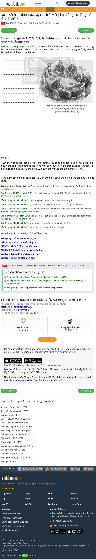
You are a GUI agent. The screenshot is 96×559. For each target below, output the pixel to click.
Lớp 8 (59, 9)
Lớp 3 (14, 9)
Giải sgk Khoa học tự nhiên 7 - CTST (17, 434)
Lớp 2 (5, 9)
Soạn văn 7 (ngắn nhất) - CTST (14, 411)
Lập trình (52, 504)
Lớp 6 (41, 9)
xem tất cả (47, 339)
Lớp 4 (23, 9)
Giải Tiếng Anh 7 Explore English (16, 430)
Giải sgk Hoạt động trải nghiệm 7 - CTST (19, 457)
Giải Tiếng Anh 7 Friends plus (14, 422)
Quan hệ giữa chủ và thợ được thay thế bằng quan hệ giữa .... (44, 204)
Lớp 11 (87, 9)
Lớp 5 (32, 9)
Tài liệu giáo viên (56, 469)
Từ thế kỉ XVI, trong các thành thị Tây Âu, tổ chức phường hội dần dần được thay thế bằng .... (46, 194)
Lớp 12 (28, 504)
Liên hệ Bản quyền (10, 530)
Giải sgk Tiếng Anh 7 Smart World (16, 426)
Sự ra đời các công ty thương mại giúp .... (34, 227)
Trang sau (86, 30)
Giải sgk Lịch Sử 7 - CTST (12, 438)
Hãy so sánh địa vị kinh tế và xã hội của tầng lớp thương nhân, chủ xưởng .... (46, 187)
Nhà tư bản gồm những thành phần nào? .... (36, 223)
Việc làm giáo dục (78, 3)
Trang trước (9, 30)
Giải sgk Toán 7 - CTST (11, 415)
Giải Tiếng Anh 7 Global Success (15, 418)
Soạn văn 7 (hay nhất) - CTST (14, 407)
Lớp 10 (77, 9)
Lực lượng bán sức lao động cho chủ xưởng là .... (38, 200)
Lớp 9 (68, 9)
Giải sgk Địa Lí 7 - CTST (11, 442)
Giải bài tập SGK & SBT (30, 469)
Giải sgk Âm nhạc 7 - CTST (12, 461)
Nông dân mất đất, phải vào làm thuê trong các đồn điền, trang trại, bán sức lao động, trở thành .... (46, 217)
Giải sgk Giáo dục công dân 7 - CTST (17, 446)
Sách (75, 469)
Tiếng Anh (76, 504)
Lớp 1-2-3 (6, 493)
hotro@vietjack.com (68, 525)
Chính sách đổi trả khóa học (15, 521)
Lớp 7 (50, 9)
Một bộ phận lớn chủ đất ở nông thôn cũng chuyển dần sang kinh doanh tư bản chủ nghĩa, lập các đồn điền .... (46, 210)
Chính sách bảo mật (11, 513)
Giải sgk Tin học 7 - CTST (12, 453)
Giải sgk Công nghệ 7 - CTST (13, 449)
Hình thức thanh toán (12, 517)
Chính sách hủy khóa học (13, 526)
